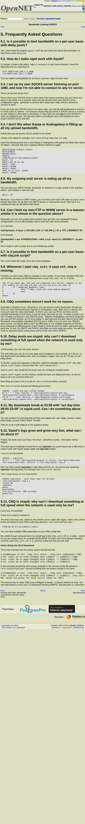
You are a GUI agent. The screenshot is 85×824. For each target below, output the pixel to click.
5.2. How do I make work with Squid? (32, 59)
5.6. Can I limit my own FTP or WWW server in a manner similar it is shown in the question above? (42, 221)
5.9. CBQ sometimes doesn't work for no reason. (37, 315)
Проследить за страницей (13, 659)
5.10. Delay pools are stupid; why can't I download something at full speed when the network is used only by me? (42, 354)
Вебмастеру (78, 659)
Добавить (56, 659)
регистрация (66, 1)
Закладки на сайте (10, 657)
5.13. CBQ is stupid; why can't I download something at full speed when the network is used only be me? (42, 529)
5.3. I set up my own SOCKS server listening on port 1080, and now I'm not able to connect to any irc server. (42, 88)
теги (79, 6)
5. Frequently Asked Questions (31, 34)
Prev (3, 27)
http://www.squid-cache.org (13, 53)
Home (42, 623)
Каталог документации (49, 19)
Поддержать (66, 659)
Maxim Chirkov (77, 657)
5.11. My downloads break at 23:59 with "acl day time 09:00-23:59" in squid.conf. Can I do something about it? (40, 427)
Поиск (74, 6)
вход (59, 1)
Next (83, 27)
